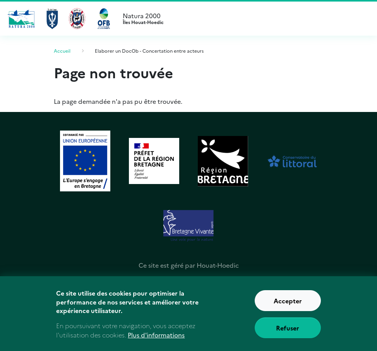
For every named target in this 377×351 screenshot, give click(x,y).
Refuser (287, 332)
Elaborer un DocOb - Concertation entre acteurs (149, 50)
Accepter (288, 305)
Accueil (62, 50)
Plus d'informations (156, 339)
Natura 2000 (249, 18)
